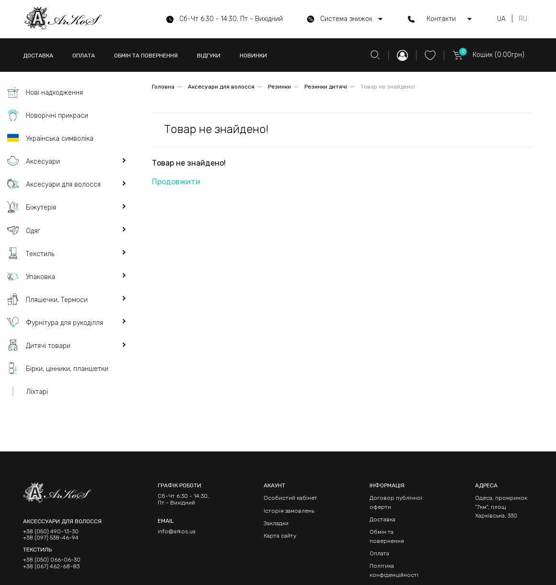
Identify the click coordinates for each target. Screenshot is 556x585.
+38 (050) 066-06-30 (52, 560)
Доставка (382, 519)
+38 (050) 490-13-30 (51, 532)
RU (523, 19)
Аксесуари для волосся (221, 86)
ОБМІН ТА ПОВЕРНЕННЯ (146, 55)
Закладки (276, 523)
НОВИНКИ (253, 55)
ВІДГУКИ (208, 55)
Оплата (379, 553)
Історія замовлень (289, 510)
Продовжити (176, 181)
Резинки (279, 86)
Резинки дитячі (325, 86)
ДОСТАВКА (38, 55)
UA (501, 19)
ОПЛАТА (83, 55)
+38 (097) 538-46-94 (51, 538)
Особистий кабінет (290, 498)
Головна (163, 86)
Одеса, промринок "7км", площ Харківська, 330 (501, 507)
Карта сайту (280, 535)
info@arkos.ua (177, 531)
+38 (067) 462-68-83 (51, 566)
